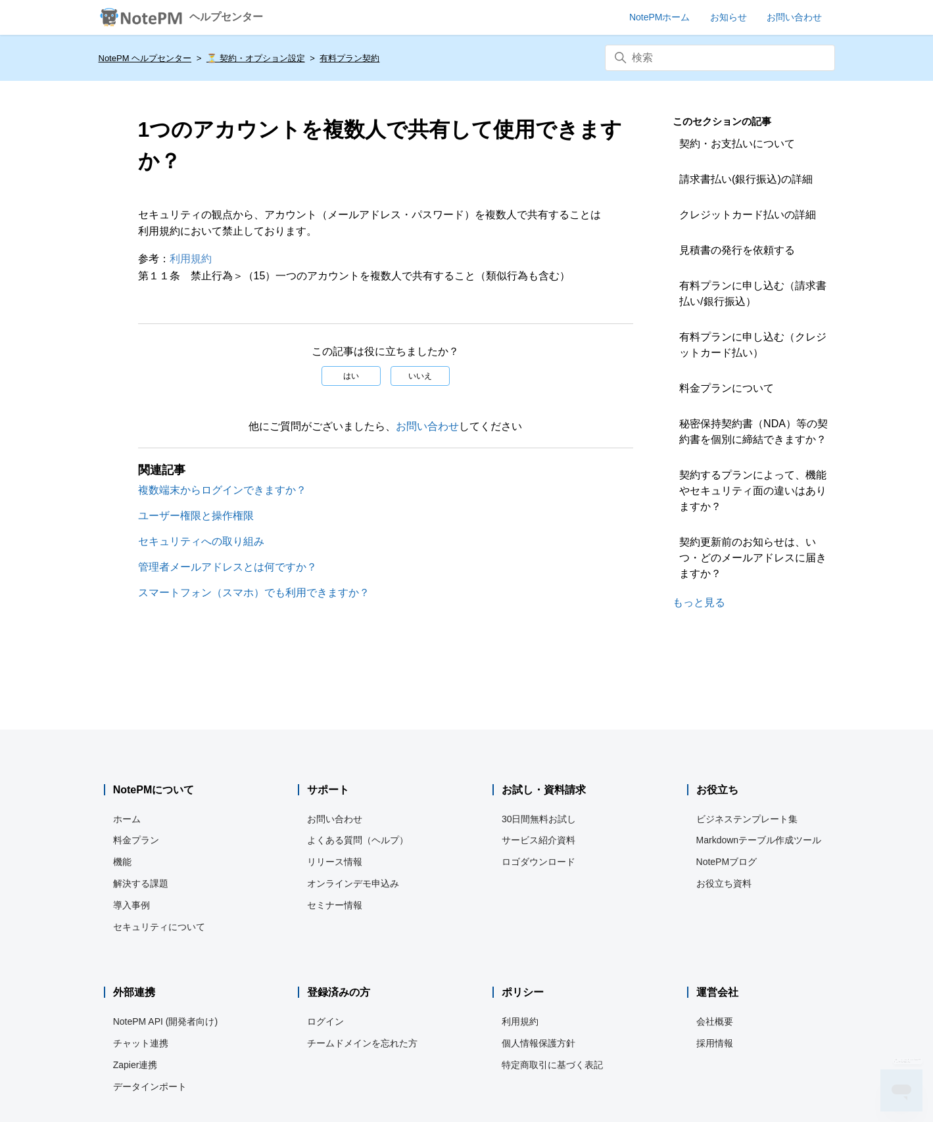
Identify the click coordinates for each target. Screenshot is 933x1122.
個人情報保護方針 (538, 1043)
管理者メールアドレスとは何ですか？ (227, 567)
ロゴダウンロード (538, 861)
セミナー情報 (334, 905)
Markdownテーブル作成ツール (759, 840)
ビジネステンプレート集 (747, 819)
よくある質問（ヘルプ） (357, 840)
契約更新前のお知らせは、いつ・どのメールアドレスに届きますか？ (752, 557)
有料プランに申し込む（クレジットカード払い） (752, 344)
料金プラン (136, 840)
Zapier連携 (135, 1065)
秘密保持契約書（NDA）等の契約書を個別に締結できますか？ (753, 431)
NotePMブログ (726, 861)
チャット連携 (140, 1043)
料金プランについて (726, 388)
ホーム (127, 819)
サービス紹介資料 (538, 840)
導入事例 (131, 905)
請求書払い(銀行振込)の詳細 (746, 179)
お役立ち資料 (724, 883)
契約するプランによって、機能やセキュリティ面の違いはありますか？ (752, 490)
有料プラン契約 (349, 58)
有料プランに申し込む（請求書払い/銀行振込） (752, 293)
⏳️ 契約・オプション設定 (255, 58)
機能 (122, 861)
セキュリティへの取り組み (201, 541)
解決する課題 (140, 883)
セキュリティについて (159, 927)
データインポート (150, 1086)
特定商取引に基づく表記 (552, 1065)
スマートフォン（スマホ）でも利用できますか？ (254, 592)
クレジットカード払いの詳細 (747, 214)
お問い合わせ (427, 426)
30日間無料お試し (539, 819)
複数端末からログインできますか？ (222, 490)
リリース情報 (334, 861)
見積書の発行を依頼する (737, 250)
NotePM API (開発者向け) (165, 1021)
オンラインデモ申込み (353, 883)
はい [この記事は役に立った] (351, 376)
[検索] (720, 58)
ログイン (325, 1021)
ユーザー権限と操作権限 (196, 515)
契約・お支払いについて (737, 143)
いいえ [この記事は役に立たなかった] (420, 376)
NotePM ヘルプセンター (145, 58)
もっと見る (699, 602)
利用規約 (191, 258)
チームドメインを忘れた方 (362, 1043)
